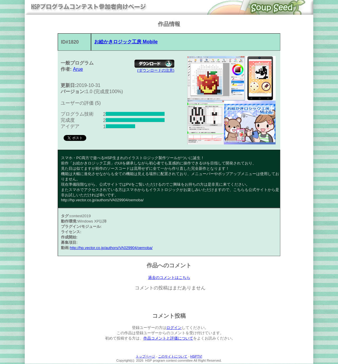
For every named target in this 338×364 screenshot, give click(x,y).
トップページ (145, 356)
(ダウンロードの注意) (155, 70)
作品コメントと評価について (168, 338)
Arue (78, 69)
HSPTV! (196, 356)
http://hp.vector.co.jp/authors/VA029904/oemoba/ (111, 248)
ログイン (174, 328)
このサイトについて (172, 356)
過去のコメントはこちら (169, 277)
